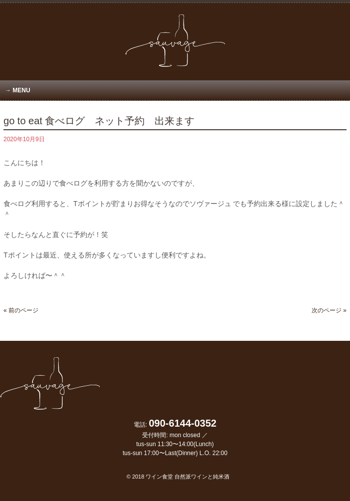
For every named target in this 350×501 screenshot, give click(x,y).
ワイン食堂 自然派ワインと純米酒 (187, 477)
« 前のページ (20, 310)
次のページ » (329, 310)
